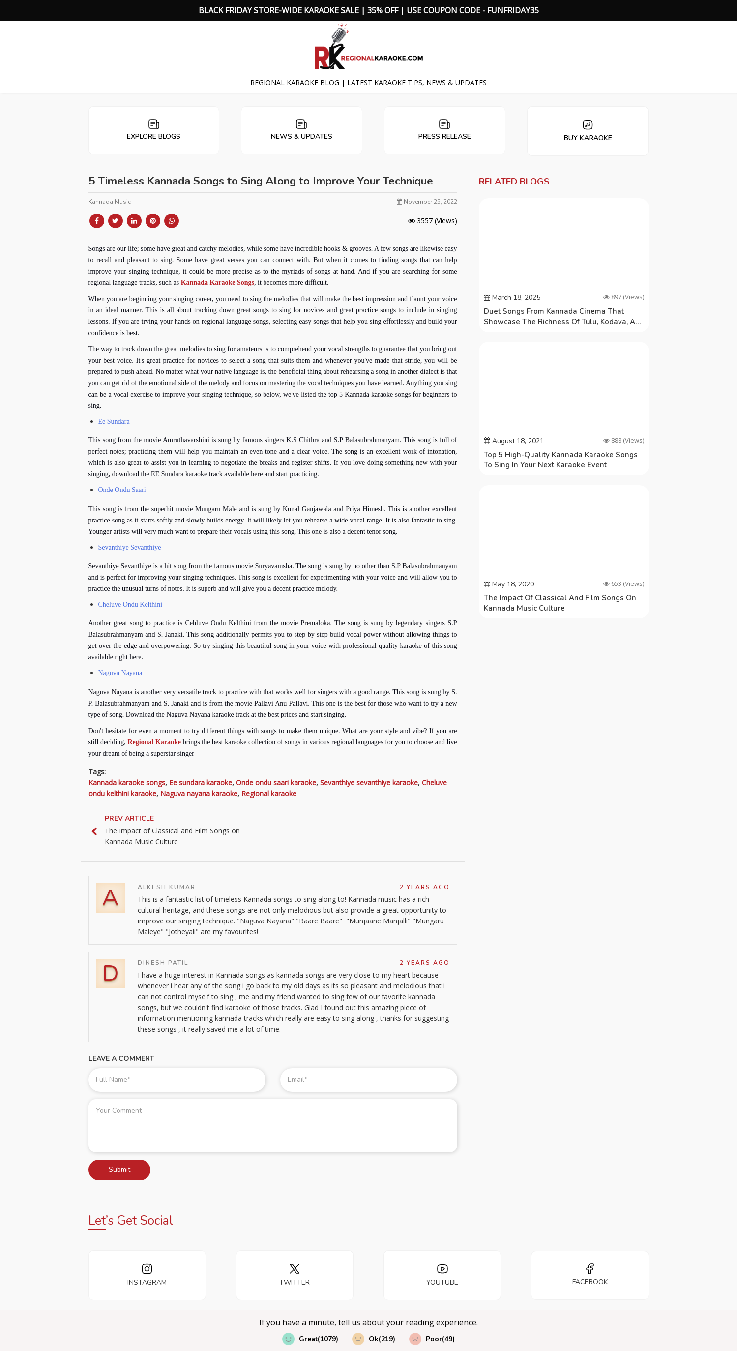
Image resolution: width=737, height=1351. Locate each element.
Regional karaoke (268, 793)
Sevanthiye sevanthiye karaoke (369, 782)
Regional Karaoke (154, 742)
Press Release (444, 130)
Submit (119, 1169)
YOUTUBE (442, 1275)
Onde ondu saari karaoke (276, 782)
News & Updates (301, 130)
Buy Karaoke (588, 131)
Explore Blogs (153, 130)
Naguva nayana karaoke (198, 793)
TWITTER (294, 1275)
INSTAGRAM (147, 1275)
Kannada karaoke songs (126, 782)
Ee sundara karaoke (200, 782)
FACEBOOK (590, 1275)
